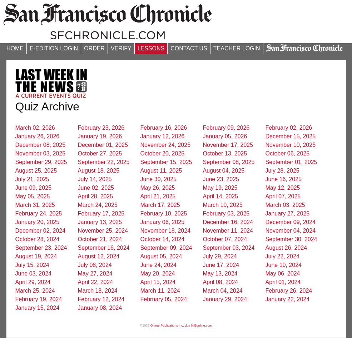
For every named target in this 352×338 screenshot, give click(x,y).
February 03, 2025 (226, 213)
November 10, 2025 (291, 145)
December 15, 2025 (291, 136)
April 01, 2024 (283, 282)
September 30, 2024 (291, 239)
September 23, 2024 (41, 248)
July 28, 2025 (282, 171)
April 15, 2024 (158, 282)
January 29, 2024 (225, 299)
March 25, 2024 (35, 291)
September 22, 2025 (104, 162)
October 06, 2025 (288, 153)
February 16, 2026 (163, 128)
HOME (15, 48)
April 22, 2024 (95, 282)
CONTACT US (188, 48)
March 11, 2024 (160, 291)
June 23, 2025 (221, 179)
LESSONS (151, 48)
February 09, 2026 (226, 128)
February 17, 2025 (101, 213)
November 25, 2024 (103, 231)
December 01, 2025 (103, 145)
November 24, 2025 (165, 145)
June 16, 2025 (284, 179)
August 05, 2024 (161, 256)
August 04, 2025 (224, 171)
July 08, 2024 (95, 265)
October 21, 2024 (100, 239)
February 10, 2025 (163, 213)
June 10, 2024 (284, 265)
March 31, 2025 (35, 205)
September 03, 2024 (229, 248)
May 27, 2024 (95, 273)
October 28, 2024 (37, 239)
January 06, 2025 (162, 222)
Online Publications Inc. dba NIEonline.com (181, 325)
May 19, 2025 (220, 188)
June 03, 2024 (33, 273)
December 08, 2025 (40, 145)
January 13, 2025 (100, 222)
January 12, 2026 (162, 136)
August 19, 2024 (36, 256)
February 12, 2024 (101, 299)
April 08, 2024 (220, 282)
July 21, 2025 (32, 179)
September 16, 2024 (104, 248)
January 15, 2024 (37, 308)
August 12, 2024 (99, 256)
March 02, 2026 (35, 128)
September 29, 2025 (41, 162)
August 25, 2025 (36, 171)
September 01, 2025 (291, 162)
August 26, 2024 (286, 248)
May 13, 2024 (220, 273)
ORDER (94, 48)
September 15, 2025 (166, 162)
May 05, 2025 (32, 196)
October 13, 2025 (225, 153)
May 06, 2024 (283, 273)
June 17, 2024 (221, 265)
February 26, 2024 (289, 291)
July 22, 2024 (282, 256)
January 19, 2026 (100, 136)
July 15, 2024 (32, 265)
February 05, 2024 (163, 299)
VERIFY (121, 48)
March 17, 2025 (160, 205)
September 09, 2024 (166, 248)
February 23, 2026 (101, 128)
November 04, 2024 (291, 231)
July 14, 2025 (95, 179)
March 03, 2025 (285, 205)
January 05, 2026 (225, 136)
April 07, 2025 (283, 196)
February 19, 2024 (38, 299)
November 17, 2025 (228, 145)
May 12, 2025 (283, 188)
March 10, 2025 (223, 205)
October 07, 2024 (225, 239)
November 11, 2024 (228, 231)
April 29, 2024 (33, 282)
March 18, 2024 (98, 291)
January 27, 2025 (288, 213)
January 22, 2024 (288, 299)
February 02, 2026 (289, 128)
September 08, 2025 (229, 162)
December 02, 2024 (40, 231)
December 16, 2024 (228, 222)
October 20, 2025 (162, 153)
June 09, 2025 (33, 188)
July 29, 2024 (220, 256)
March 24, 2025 (98, 205)
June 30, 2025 (158, 179)
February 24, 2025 (38, 213)
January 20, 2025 (37, 222)
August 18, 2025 (99, 171)
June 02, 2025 (96, 188)
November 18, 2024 (165, 231)
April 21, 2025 (158, 196)
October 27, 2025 (100, 153)
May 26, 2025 (157, 188)
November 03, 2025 (40, 153)
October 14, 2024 (162, 239)
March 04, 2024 (223, 291)
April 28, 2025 (95, 196)
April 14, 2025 (220, 196)
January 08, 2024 (100, 308)
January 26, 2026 (37, 136)
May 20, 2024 (157, 273)
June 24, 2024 (158, 265)
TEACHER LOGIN (236, 48)
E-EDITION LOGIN (54, 48)
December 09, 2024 (291, 222)
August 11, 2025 (161, 171)
